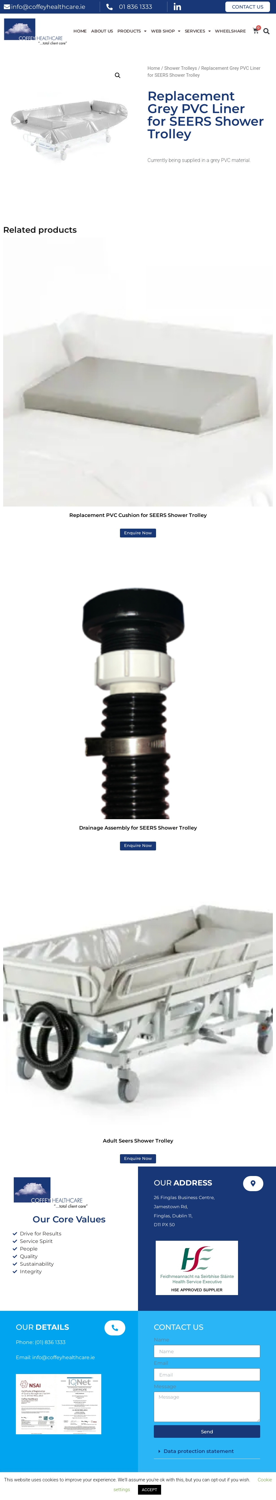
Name (161, 1339)
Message (165, 1386)
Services (198, 31)
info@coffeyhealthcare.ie (48, 6)
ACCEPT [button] (149, 1489)
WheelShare (230, 31)
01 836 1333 (135, 6)
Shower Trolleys (180, 68)
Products (132, 31)
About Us (102, 31)
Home (80, 31)
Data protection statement (199, 1451)
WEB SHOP (165, 31)
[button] (266, 31)
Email (161, 1363)
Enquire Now (138, 533)
